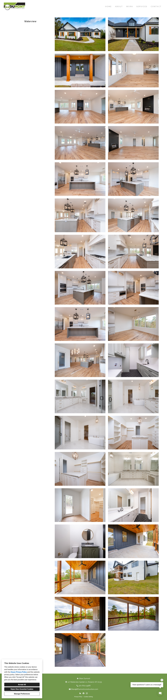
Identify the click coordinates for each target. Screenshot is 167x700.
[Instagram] (86, 693)
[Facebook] (83, 693)
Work (129, 7)
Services (141, 7)
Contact (156, 7)
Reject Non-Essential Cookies (22, 689)
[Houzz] (80, 693)
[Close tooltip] (162, 680)
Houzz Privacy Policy (19, 672)
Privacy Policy (78, 696)
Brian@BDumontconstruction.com (84, 689)
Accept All (22, 685)
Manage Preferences (22, 694)
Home (108, 7)
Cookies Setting (88, 696)
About (119, 7)
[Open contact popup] (160, 693)
